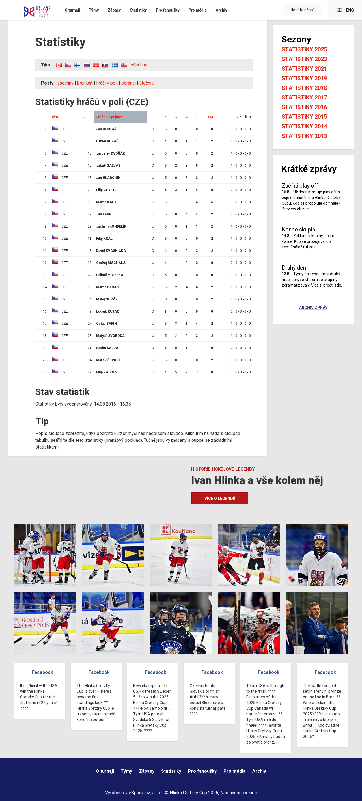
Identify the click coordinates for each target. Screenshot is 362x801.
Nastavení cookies (238, 792)
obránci (128, 83)
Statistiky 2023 (304, 59)
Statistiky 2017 (304, 97)
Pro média (234, 771)
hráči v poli (107, 83)
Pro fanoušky (202, 771)
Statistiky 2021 (304, 68)
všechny (139, 65)
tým (55, 117)
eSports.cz (139, 792)
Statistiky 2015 (304, 116)
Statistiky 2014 (304, 126)
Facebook (42, 672)
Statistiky (171, 771)
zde (305, 209)
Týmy (126, 771)
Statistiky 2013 (304, 136)
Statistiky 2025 (304, 49)
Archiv (259, 771)
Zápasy (146, 771)
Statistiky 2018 (304, 88)
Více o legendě (219, 498)
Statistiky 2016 (304, 107)
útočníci (147, 83)
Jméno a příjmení (110, 117)
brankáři (85, 83)
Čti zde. (309, 247)
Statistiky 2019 (304, 78)
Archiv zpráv (313, 308)
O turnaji (105, 771)
